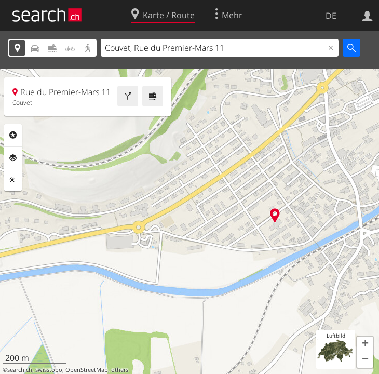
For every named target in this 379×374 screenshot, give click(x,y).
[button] (365, 344)
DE (331, 15)
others (119, 369)
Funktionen (13, 180)
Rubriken (13, 135)
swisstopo (48, 369)
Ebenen (13, 158)
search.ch (19, 369)
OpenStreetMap (86, 369)
